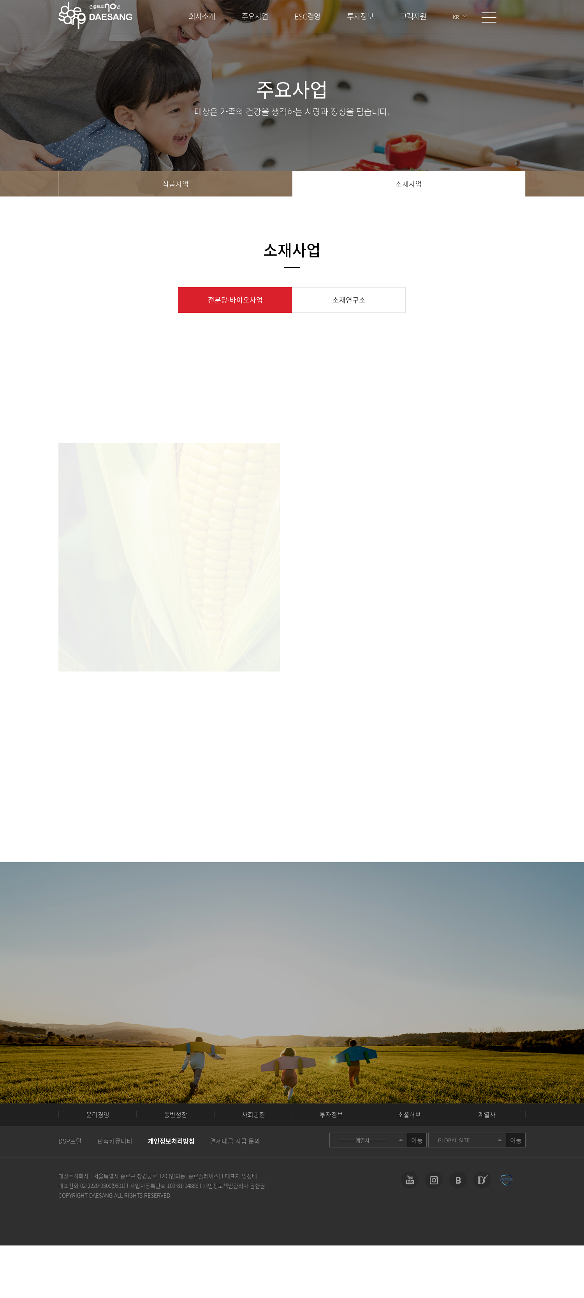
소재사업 (409, 184)
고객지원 (413, 16)
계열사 (487, 1114)
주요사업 (254, 16)
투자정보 (360, 16)
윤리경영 (97, 1114)
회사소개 (201, 16)
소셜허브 (409, 1114)
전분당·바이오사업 (235, 300)
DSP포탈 (70, 1141)
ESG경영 (307, 16)
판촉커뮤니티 (114, 1141)
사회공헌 (253, 1114)
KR (456, 17)
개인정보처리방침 (171, 1141)
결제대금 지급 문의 (235, 1141)
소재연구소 (349, 300)
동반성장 (175, 1114)
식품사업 (175, 184)
